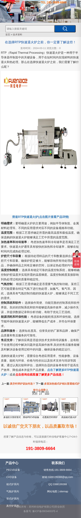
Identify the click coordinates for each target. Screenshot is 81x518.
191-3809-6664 (40, 448)
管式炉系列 (12, 498)
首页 (7, 34)
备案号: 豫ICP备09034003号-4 (40, 511)
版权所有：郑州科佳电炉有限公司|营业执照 (40, 506)
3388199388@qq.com (60, 477)
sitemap (63, 491)
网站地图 (52, 491)
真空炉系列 (12, 505)
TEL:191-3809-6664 (54, 2)
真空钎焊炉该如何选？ (22, 383)
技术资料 (17, 34)
